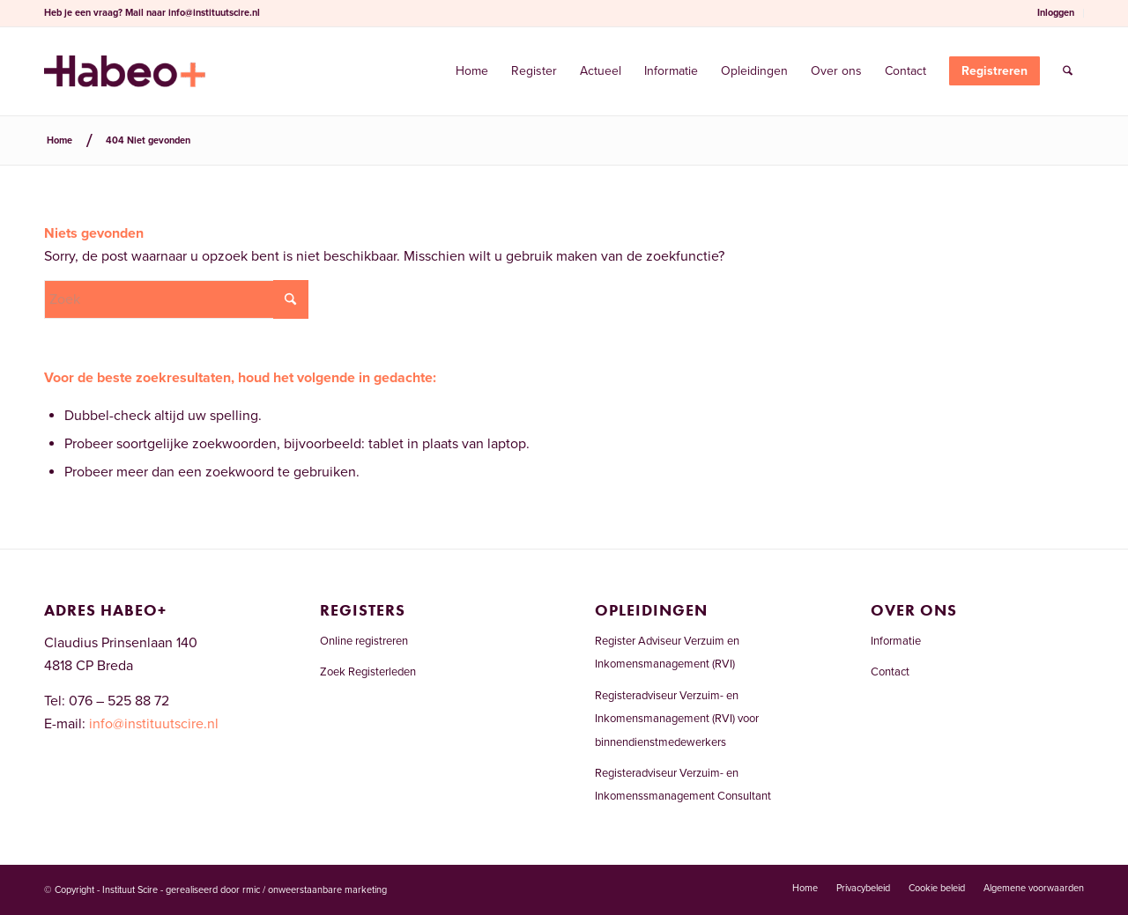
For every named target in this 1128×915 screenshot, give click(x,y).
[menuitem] (1056, 13)
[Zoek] (1067, 71)
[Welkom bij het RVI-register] (124, 71)
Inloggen (1055, 12)
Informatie (896, 641)
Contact (890, 672)
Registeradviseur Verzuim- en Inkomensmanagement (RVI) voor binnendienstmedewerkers (677, 719)
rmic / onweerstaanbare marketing (314, 890)
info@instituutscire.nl (214, 12)
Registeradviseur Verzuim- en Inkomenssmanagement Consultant (683, 784)
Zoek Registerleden (368, 672)
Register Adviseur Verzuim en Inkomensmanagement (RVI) (667, 652)
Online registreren (364, 641)
